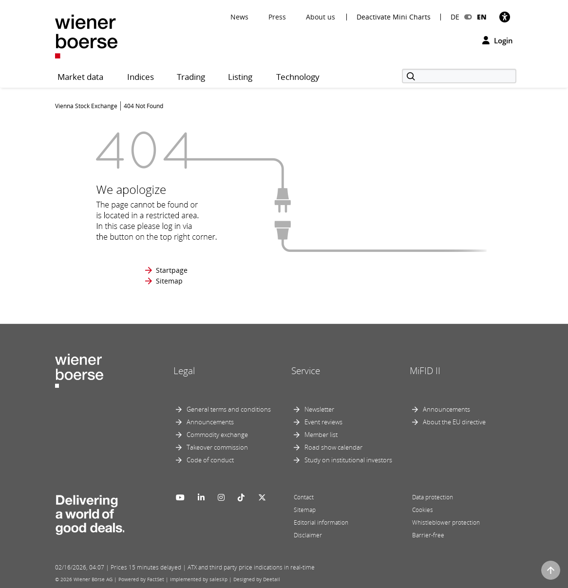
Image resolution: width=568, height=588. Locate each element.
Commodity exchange (217, 434)
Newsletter (319, 409)
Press (277, 16)
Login (497, 40)
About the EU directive (454, 421)
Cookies (422, 510)
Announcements (210, 421)
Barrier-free (428, 535)
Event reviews (323, 421)
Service (305, 370)
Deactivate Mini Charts (394, 17)
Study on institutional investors (348, 459)
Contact (304, 497)
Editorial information (321, 522)
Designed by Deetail (256, 579)
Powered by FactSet (141, 579)
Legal (184, 370)
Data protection (432, 497)
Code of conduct (210, 459)
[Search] (459, 76)
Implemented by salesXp (198, 579)
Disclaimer (308, 535)
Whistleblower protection (446, 522)
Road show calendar (333, 447)
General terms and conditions (229, 409)
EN (482, 16)
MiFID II (425, 370)
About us (320, 16)
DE (455, 16)
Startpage (172, 270)
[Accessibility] (504, 17)
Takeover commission (217, 447)
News (239, 16)
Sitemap (169, 280)
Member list (321, 434)
